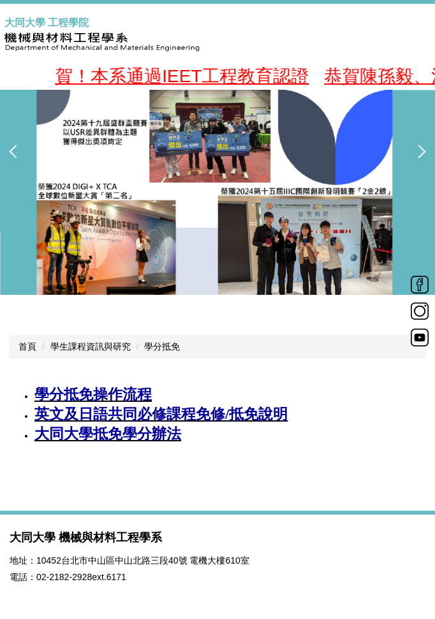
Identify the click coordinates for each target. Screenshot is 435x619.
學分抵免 (162, 346)
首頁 (27, 346)
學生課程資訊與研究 (90, 346)
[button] (16, 151)
